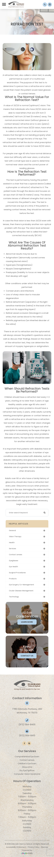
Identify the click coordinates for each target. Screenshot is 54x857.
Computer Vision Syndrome (27, 774)
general (12, 530)
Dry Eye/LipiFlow (27, 770)
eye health (13, 566)
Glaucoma (27, 767)
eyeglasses (13, 560)
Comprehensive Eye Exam (27, 756)
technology (14, 596)
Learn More (27, 622)
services (12, 548)
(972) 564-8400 (27, 724)
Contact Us (27, 655)
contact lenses (15, 554)
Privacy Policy (33, 847)
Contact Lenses (27, 760)
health (12, 542)
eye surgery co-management (21, 584)
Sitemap (44, 847)
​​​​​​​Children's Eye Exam (27, 763)
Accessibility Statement (16, 847)
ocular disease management (21, 590)
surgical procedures (17, 572)
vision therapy (15, 536)
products (13, 578)
